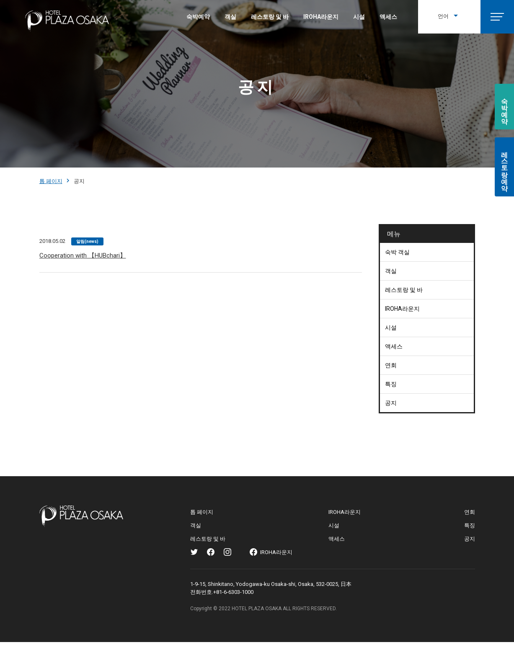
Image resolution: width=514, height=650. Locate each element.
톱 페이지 (50, 181)
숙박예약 (198, 16)
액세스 (388, 16)
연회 (391, 365)
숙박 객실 (397, 252)
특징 (391, 384)
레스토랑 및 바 (270, 16)
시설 (359, 16)
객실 (230, 16)
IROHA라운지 (320, 16)
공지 (391, 403)
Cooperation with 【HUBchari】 (82, 255)
